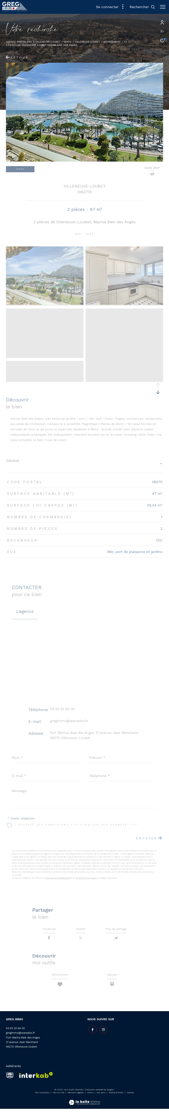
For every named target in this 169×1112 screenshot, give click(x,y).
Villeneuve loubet (87, 41)
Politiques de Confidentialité (57, 878)
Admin (90, 1096)
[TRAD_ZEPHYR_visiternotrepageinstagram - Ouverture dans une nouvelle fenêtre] (102, 1032)
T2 (125, 41)
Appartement (112, 41)
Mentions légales (76, 1096)
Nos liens (101, 1096)
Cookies (130, 1096)
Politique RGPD (116, 1096)
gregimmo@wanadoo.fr (69, 721)
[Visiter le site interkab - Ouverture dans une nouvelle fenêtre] (35, 1079)
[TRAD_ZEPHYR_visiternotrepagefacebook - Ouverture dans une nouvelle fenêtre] (91, 1032)
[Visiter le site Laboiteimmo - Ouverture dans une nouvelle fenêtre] (84, 1103)
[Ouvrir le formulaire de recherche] (142, 7)
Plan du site (59, 1096)
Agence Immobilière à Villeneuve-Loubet (33, 41)
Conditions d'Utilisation (86, 878)
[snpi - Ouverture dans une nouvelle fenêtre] (10, 1079)
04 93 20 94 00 (62, 709)
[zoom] (45, 304)
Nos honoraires (42, 1096)
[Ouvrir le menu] (162, 7)
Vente (68, 41)
